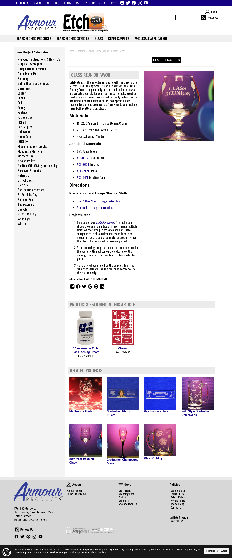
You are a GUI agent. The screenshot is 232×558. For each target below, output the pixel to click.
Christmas (24, 88)
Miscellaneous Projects (32, 146)
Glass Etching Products (33, 38)
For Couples (25, 126)
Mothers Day (25, 156)
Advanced (213, 17)
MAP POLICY (176, 520)
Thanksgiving (26, 204)
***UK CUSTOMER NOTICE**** (100, 3)
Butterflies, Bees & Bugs (33, 83)
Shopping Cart (126, 494)
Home (71, 50)
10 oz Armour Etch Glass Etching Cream (85, 350)
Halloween (24, 131)
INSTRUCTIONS (41, 3)
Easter (22, 93)
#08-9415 (83, 177)
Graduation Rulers (156, 411)
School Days (25, 180)
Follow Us (17, 530)
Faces (21, 97)
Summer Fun (25, 199)
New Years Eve (26, 160)
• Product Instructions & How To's (39, 59)
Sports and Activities (31, 189)
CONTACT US (71, 3)
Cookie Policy (177, 504)
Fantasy (22, 112)
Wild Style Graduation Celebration (196, 413)
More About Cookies (95, 552)
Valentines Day (27, 214)
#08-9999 (83, 171)
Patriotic (23, 175)
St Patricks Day (27, 194)
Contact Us (176, 507)
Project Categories (20, 52)
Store (121, 485)
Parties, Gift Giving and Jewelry (37, 165)
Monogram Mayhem (30, 151)
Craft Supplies (118, 38)
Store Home (125, 490)
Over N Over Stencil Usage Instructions (99, 201)
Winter (22, 223)
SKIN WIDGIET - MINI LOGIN (207, 12)
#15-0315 (82, 158)
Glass (99, 38)
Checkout (124, 500)
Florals (22, 122)
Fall (20, 102)
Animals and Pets (28, 73)
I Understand (216, 551)
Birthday (23, 78)
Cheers (123, 348)
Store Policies (177, 490)
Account (69, 485)
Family (21, 107)
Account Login (74, 490)
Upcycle (23, 209)
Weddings (24, 218)
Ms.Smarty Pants (80, 411)
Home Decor (25, 136)
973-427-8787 (38, 520)
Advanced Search (128, 504)
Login (214, 11)
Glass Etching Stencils (72, 38)
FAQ (57, 3)
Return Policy (177, 497)
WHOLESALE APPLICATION (150, 38)
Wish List (123, 497)
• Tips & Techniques (30, 64)
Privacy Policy (177, 500)
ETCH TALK (22, 3)
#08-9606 (83, 164)
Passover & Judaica (30, 170)
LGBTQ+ (23, 141)
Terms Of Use (177, 494)
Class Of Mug (153, 458)
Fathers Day (25, 117)
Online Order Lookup (77, 494)
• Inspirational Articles (32, 68)
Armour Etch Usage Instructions (95, 207)
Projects (80, 50)
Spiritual (23, 185)
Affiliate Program (179, 517)
